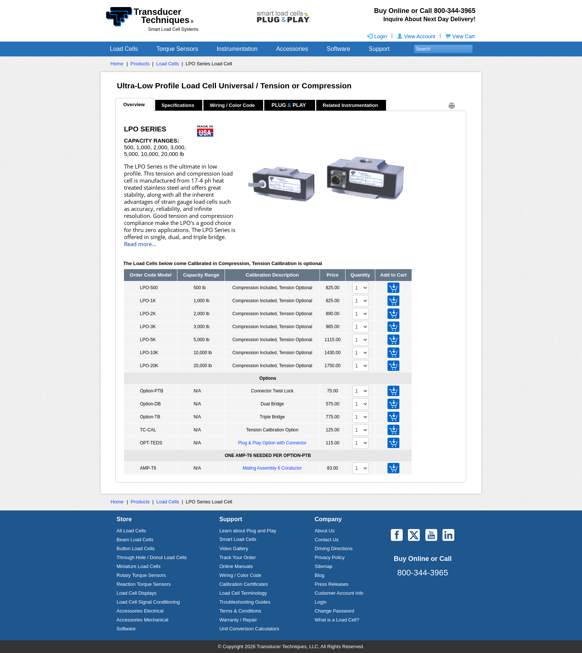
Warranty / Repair (238, 620)
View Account (416, 36)
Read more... (140, 244)
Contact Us (327, 539)
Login (377, 36)
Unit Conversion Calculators (249, 628)
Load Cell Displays (137, 593)
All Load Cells (131, 530)
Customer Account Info (339, 593)
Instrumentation (237, 49)
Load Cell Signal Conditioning (148, 602)
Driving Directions (334, 548)
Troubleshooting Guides (245, 602)
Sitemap (324, 566)
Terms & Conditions (240, 611)
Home (117, 63)
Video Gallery (233, 548)
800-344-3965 (422, 572)
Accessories (292, 49)
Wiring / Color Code (232, 105)
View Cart (460, 36)
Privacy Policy (330, 557)
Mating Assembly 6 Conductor (272, 468)
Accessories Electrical (140, 611)
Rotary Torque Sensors (141, 575)
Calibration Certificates (243, 584)
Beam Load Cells (135, 539)
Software (338, 49)
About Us (324, 530)
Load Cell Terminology (243, 593)
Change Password (334, 611)
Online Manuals (236, 566)
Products (140, 63)
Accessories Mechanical (142, 620)
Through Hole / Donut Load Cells (152, 557)
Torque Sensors (177, 49)
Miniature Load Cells (139, 566)
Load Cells (124, 49)
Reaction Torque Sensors (144, 584)
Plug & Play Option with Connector (272, 442)
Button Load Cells (136, 548)
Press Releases (332, 584)
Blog (319, 575)
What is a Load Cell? (337, 620)
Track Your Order (237, 557)
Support (379, 49)
